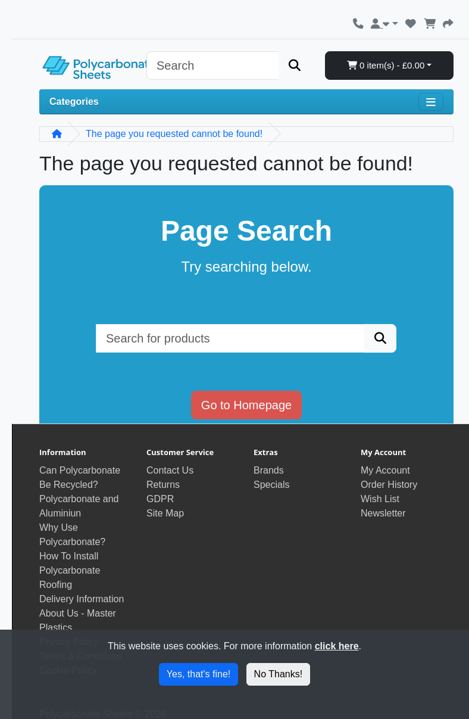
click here (337, 646)
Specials (271, 485)
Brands (269, 470)
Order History (389, 485)
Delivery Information (81, 599)
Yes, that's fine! (198, 674)
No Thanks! (278, 674)
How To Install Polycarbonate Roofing (69, 570)
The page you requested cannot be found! (174, 134)
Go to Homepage (246, 405)
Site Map (165, 513)
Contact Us (169, 470)
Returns (163, 485)
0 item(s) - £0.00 (385, 65)
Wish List (380, 499)
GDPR (160, 499)
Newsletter (383, 513)
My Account (385, 470)
